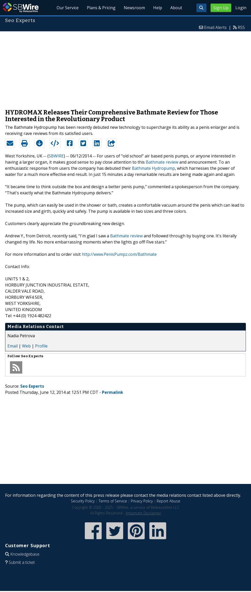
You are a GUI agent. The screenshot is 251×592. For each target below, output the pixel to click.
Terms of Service (113, 501)
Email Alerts (215, 27)
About (176, 7)
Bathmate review (162, 162)
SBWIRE (56, 156)
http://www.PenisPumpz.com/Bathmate (119, 254)
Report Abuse (168, 501)
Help (157, 7)
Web (26, 346)
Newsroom (134, 7)
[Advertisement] (125, 67)
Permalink (112, 392)
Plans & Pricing (101, 7)
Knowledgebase (24, 554)
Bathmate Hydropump (153, 168)
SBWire (21, 8)
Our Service (68, 7)
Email (12, 346)
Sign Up (220, 7)
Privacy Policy (142, 501)
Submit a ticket (22, 562)
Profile (41, 346)
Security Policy (83, 501)
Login (240, 7)
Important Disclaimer (143, 513)
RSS (241, 27)
